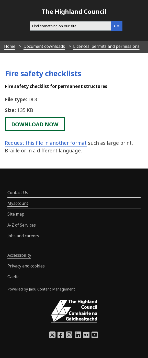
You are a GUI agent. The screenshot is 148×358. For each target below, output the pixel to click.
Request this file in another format (46, 142)
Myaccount (17, 203)
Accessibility (19, 255)
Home (9, 46)
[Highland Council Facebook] (61, 336)
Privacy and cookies (26, 266)
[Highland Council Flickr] (86, 336)
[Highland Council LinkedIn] (78, 336)
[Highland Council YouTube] (95, 336)
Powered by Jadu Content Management (41, 289)
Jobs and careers (23, 236)
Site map (15, 214)
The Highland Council (74, 11)
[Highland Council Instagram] (69, 336)
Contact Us (17, 192)
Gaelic (13, 276)
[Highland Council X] (52, 336)
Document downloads (44, 46)
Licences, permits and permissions (106, 46)
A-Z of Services (21, 225)
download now (34, 124)
